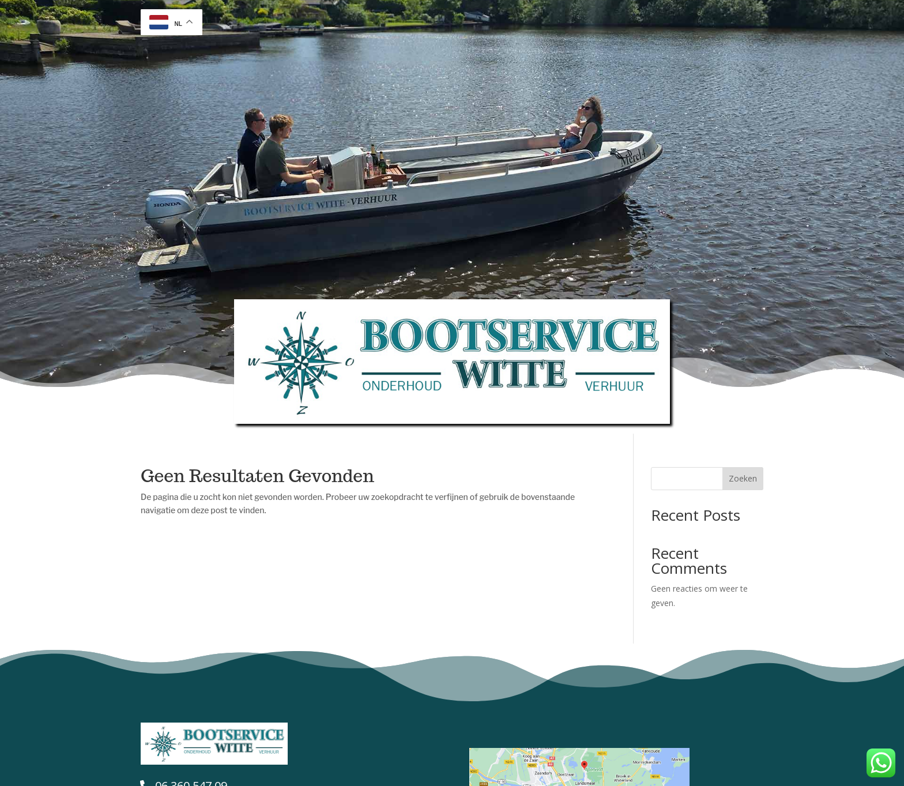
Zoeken (743, 478)
